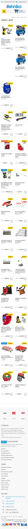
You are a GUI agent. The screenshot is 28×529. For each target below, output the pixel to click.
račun (14, 446)
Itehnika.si (13, 17)
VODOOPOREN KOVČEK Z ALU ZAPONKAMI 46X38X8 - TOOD (20, 358)
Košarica (3, 448)
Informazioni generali (6, 459)
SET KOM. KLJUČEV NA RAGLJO (20, 241)
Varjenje (3, 478)
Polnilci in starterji (5, 480)
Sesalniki (3, 469)
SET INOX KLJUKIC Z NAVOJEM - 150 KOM (6, 241)
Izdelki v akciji (4, 489)
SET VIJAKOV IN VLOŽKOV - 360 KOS (6, 270)
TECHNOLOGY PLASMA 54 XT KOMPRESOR (5, 300)
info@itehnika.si (22, 2)
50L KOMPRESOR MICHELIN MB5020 (20, 67)
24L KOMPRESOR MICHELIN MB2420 (20, 39)
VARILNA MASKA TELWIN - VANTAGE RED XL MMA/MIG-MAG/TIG (6, 329)
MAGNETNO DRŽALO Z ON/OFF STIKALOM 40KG (21, 155)
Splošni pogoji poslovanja (7, 457)
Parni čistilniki (4, 474)
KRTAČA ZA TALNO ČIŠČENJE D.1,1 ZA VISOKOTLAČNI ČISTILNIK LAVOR (6, 127)
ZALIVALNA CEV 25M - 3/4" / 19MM (7, 385)
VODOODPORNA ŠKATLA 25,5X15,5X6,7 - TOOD (7, 357)
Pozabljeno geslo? (5, 453)
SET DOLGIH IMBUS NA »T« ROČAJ (20, 212)
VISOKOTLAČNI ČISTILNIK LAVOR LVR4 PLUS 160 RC (20, 328)
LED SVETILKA (19, 125)
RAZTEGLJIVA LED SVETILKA (20, 183)
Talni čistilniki (4, 476)
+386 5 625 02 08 (10, 501)
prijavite (17, 444)
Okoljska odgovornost (6, 455)
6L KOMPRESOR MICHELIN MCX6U (6, 96)
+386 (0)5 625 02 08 (9, 2)
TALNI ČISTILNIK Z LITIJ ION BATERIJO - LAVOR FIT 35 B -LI (20, 271)
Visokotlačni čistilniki (6, 467)
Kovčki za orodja (5, 484)
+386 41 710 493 (9, 503)
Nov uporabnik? (5, 451)
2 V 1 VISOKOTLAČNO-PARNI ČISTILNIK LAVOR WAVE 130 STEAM (5, 41)
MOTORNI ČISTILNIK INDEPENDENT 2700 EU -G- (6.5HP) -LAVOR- (6, 185)
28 (5, 518)
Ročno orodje (4, 482)
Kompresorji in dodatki (6, 471)
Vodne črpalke (4, 487)
